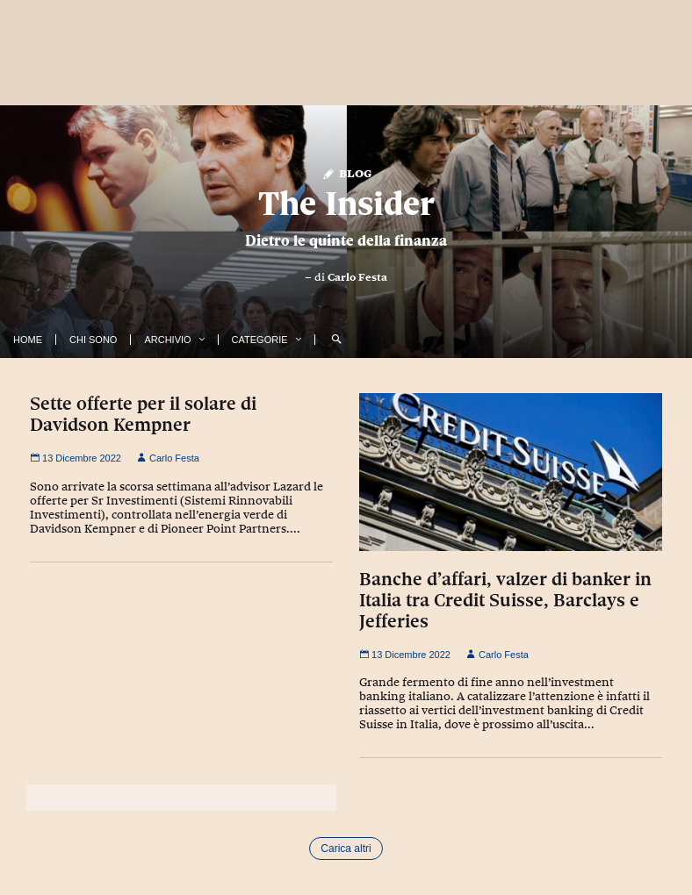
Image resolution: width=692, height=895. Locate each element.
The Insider (346, 203)
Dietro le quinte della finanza (346, 240)
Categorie (260, 339)
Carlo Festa (357, 277)
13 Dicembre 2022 (75, 458)
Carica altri (346, 848)
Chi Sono (93, 339)
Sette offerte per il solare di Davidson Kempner (143, 414)
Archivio (167, 339)
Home (27, 339)
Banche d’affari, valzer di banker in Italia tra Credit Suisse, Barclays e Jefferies (505, 600)
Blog (346, 172)
